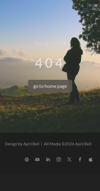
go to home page (50, 86)
